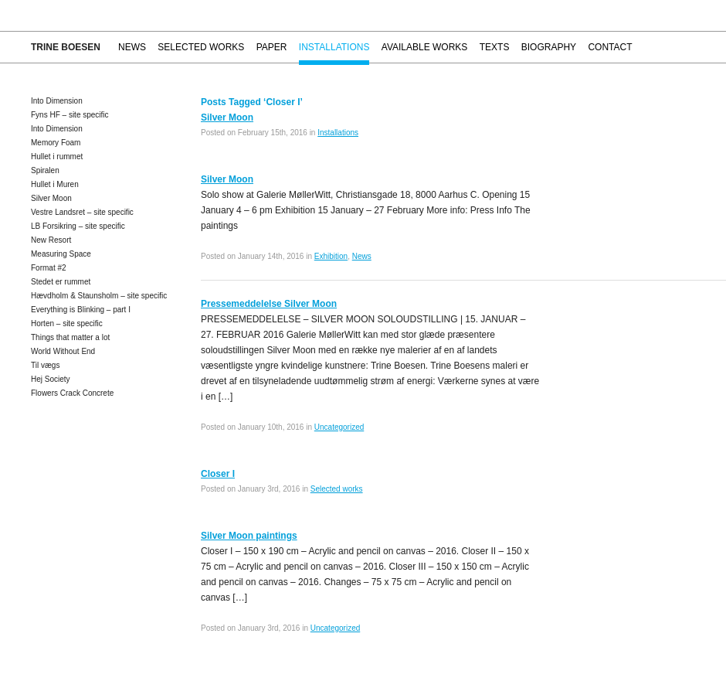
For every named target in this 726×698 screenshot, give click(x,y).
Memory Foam (55, 142)
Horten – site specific (67, 323)
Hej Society (50, 379)
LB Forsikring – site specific (78, 226)
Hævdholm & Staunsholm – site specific (99, 295)
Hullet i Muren (55, 184)
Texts (495, 47)
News (132, 47)
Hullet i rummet (57, 156)
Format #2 (48, 268)
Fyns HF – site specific (70, 115)
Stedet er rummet (60, 281)
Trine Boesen (65, 47)
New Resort (51, 240)
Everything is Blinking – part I (81, 309)
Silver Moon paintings (249, 535)
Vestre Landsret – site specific (82, 212)
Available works (425, 47)
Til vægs (45, 365)
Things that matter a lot (70, 337)
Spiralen (45, 170)
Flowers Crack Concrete (72, 393)
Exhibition (331, 256)
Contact (610, 47)
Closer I (218, 473)
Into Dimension (57, 101)
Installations (334, 47)
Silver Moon (51, 198)
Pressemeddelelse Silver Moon (269, 303)
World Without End (63, 351)
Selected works (201, 47)
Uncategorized (339, 427)
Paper (271, 47)
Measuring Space (61, 254)
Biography (548, 47)
